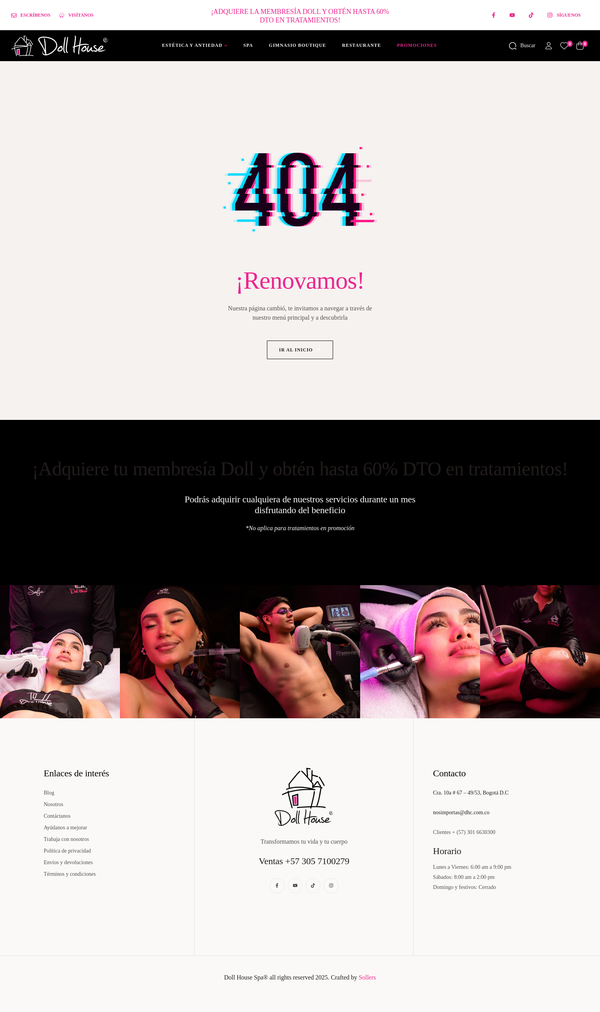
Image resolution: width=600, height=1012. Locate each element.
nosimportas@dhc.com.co (461, 812)
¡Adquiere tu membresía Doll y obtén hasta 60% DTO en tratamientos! (300, 468)
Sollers (367, 977)
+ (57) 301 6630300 (474, 832)
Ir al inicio (300, 350)
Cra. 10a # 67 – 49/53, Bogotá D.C (470, 793)
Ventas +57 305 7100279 (304, 861)
